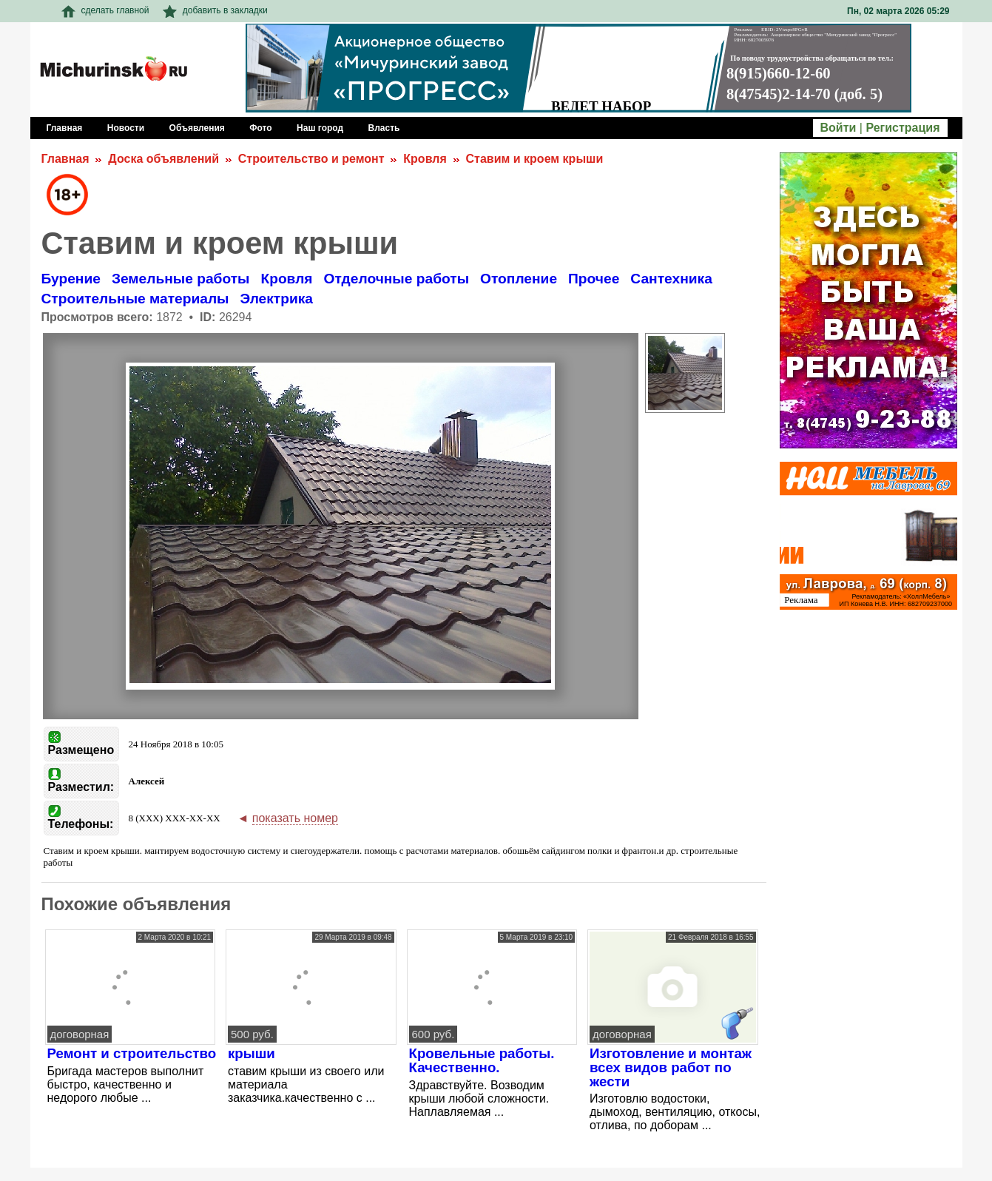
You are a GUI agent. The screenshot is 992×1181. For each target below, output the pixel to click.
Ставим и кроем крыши (535, 158)
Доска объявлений (163, 158)
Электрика (276, 298)
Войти (838, 127)
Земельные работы (181, 278)
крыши (251, 1053)
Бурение (71, 278)
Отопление (518, 278)
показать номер (295, 818)
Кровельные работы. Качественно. (482, 1060)
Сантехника (671, 278)
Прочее (593, 278)
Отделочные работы (396, 278)
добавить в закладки (215, 10)
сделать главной (105, 10)
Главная (65, 158)
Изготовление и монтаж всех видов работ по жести (671, 1067)
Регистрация (902, 127)
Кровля (424, 158)
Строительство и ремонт (311, 158)
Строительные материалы (135, 298)
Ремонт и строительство (132, 1053)
